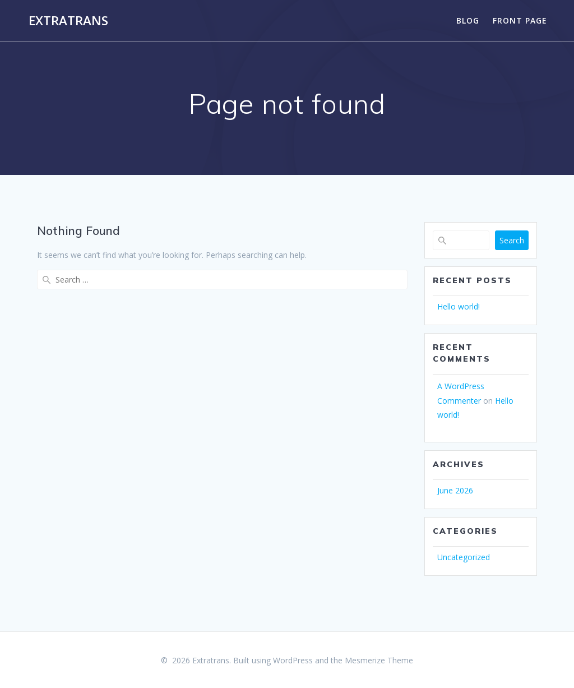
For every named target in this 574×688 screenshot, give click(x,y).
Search (511, 240)
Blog (467, 20)
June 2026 (455, 490)
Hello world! (458, 306)
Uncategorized (463, 557)
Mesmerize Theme (379, 660)
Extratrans (68, 21)
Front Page (520, 20)
